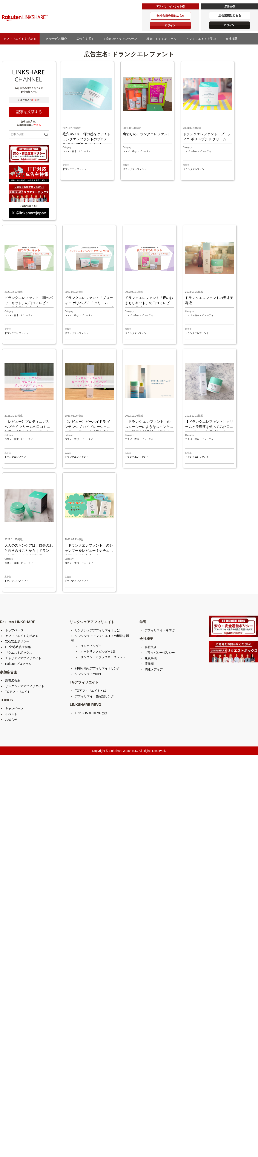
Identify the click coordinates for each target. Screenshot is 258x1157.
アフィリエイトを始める (19, 38)
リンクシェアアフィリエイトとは (97, 630)
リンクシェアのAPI (88, 674)
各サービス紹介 (56, 38)
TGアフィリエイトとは (90, 690)
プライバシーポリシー (160, 652)
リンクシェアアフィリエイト (24, 686)
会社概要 (233, 38)
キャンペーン (14, 708)
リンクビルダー (90, 646)
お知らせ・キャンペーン (122, 38)
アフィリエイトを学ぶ (202, 38)
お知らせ (11, 719)
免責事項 (151, 658)
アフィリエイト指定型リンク (94, 696)
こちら (37, 125)
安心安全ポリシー (17, 641)
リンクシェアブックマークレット (103, 657)
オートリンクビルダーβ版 (97, 651)
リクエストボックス (18, 652)
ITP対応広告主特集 (18, 647)
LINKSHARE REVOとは (91, 713)
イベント (11, 714)
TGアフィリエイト (17, 691)
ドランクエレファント (74, 169)
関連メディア (154, 669)
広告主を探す (86, 38)
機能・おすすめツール (163, 38)
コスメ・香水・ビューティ (77, 151)
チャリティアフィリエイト (23, 658)
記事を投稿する (29, 112)
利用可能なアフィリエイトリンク (97, 668)
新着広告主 (12, 680)
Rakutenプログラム (18, 663)
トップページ (14, 630)
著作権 (149, 663)
